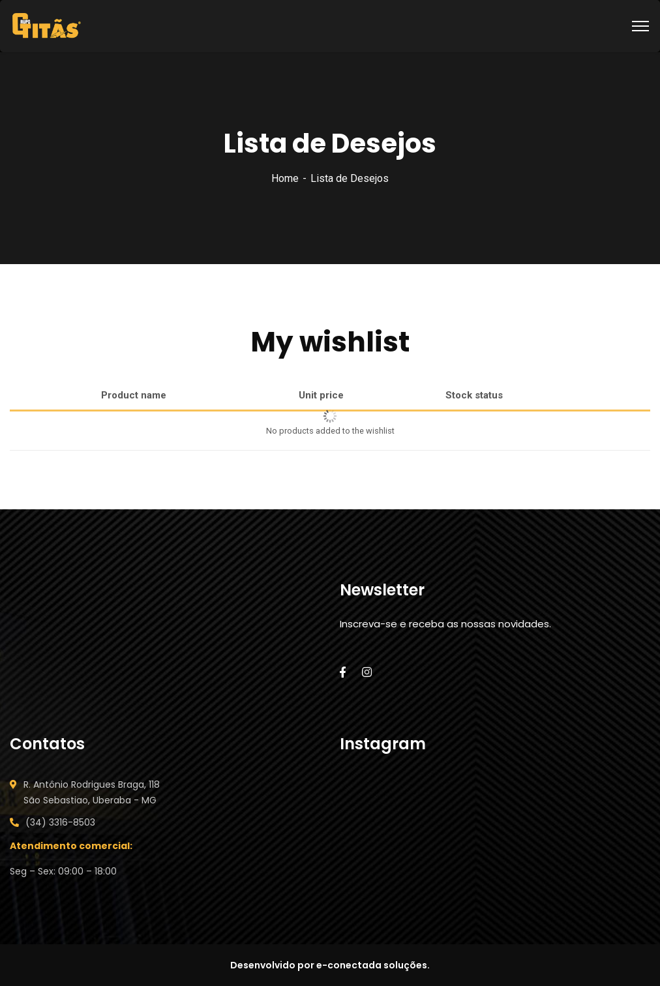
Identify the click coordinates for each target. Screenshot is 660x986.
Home (285, 178)
